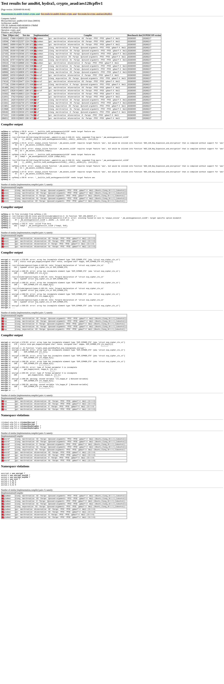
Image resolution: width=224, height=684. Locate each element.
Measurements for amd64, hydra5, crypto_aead (20, 14)
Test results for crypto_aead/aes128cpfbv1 (94, 14)
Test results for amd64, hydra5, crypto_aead (59, 14)
